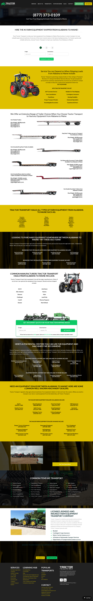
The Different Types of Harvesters (30, 576)
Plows (46, 217)
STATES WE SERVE (57, 3)
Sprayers (71, 220)
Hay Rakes (46, 225)
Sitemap (67, 584)
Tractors (22, 217)
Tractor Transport (17, 485)
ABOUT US (40, 3)
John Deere (44, 289)
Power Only (13, 576)
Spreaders (22, 225)
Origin (26, 51)
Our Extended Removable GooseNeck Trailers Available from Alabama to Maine (21, 174)
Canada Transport (15, 583)
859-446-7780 (47, 589)
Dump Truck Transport (55, 487)
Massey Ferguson (44, 300)
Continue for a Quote (47, 59)
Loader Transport (72, 485)
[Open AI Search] (87, 598)
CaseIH (20, 300)
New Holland (44, 302)
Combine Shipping (17, 483)
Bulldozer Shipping (35, 494)
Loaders (22, 224)
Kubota (44, 291)
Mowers (71, 218)
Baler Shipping (71, 483)
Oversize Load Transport (18, 496)
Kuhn (44, 294)
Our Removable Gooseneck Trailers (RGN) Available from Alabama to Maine (71, 161)
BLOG (65, 3)
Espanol (12, 584)
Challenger (20, 297)
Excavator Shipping (17, 489)
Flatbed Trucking (14, 573)
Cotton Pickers (22, 220)
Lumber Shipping (53, 483)
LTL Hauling (13, 574)
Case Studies (26, 571)
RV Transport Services (54, 496)
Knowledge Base (26, 569)
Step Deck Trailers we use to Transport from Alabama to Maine (72, 134)
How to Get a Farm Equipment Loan (31, 574)
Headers (46, 224)
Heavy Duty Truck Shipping (56, 491)
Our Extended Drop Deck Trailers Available (22, 147)
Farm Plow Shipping (72, 487)
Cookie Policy (62, 584)
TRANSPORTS (48, 3)
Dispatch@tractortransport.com (48, 590)
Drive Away (13, 578)
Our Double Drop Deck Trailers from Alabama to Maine (73, 189)
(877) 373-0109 (79, 3)
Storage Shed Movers (73, 489)
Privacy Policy (73, 582)
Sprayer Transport (17, 491)
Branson (20, 294)
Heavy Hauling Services (18, 494)
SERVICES (33, 3)
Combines (22, 218)
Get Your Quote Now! (65, 464)
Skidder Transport (72, 494)
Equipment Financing (46, 592)
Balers (71, 224)
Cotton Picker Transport (36, 496)
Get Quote (88, 3)
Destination (50, 51)
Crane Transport (53, 489)
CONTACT (70, 3)
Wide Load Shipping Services (74, 491)
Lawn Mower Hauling (36, 485)
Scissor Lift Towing (54, 485)
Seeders (46, 221)
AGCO (20, 289)
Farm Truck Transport (36, 487)
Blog (24, 573)
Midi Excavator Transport (74, 496)
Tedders (71, 217)
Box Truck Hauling (35, 491)
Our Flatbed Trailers (16, 120)
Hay (42, 577)
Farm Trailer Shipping (36, 489)
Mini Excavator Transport (55, 494)
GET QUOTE (68, 330)
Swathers (21, 222)
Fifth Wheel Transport (18, 487)
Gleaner (20, 302)
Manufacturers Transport (36, 483)
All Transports (44, 579)
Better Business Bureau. (63, 78)
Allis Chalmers (20, 291)
